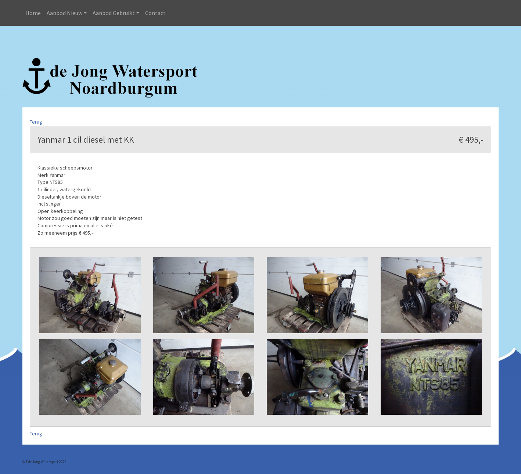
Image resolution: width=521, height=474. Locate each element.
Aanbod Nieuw (64, 13)
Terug (36, 121)
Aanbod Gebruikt (114, 13)
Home (33, 13)
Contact (155, 13)
